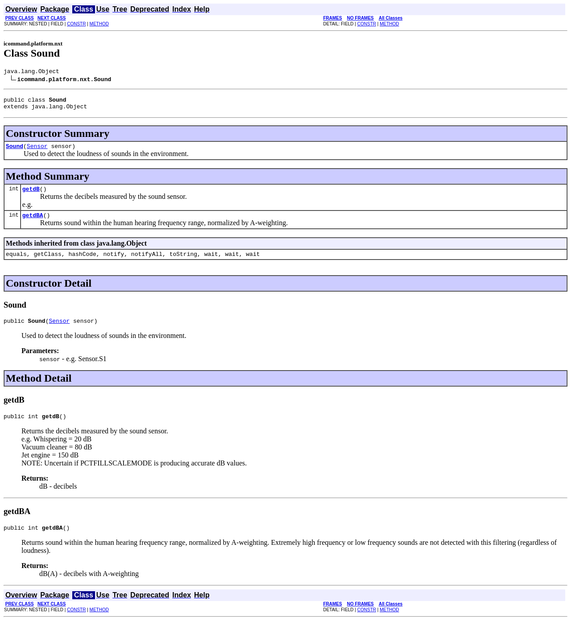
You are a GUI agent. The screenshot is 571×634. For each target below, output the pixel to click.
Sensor (37, 151)
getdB (31, 195)
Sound (14, 151)
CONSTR (76, 23)
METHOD (99, 23)
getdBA (32, 223)
